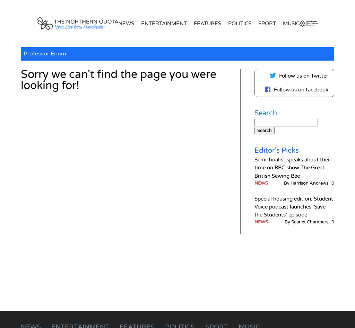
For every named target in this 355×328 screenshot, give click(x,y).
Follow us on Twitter (298, 75)
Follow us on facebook (296, 89)
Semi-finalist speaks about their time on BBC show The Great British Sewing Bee (292, 168)
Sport (267, 23)
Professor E (39, 54)
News (126, 23)
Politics (239, 23)
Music (291, 23)
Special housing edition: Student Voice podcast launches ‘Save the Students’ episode (293, 207)
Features (207, 23)
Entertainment (164, 23)
